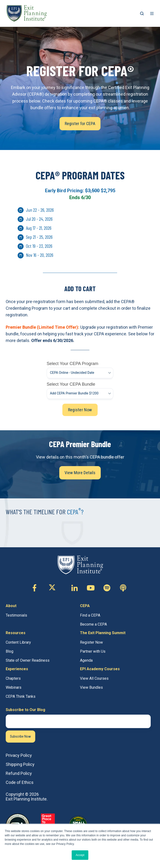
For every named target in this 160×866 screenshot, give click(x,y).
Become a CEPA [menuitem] (93, 624)
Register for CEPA (80, 123)
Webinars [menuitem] (13, 687)
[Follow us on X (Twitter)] (54, 588)
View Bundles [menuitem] (91, 687)
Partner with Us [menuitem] (92, 651)
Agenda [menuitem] (86, 660)
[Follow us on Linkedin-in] (74, 588)
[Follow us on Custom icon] (107, 588)
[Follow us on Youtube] (91, 588)
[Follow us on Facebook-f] (34, 588)
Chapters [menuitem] (13, 678)
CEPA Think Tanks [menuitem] (20, 696)
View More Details (80, 472)
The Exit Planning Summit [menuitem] (102, 633)
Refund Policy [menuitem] (19, 773)
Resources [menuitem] (15, 633)
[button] (142, 13)
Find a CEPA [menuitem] (90, 615)
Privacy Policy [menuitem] (19, 755)
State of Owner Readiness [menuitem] (28, 660)
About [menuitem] (11, 606)
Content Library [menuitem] (18, 642)
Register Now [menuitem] (91, 642)
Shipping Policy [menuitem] (20, 764)
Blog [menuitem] (9, 651)
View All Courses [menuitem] (94, 678)
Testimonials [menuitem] (16, 615)
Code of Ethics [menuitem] (20, 782)
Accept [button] (80, 855)
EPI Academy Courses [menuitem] (100, 669)
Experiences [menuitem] (17, 669)
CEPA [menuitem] (85, 606)
